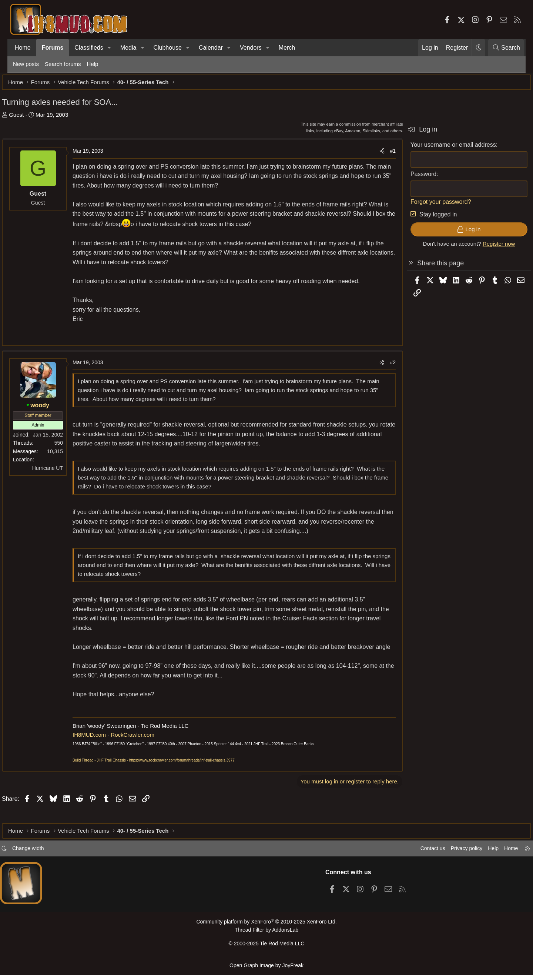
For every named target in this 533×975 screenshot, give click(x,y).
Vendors (251, 47)
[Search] (506, 47)
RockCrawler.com (143, 747)
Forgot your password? (429, 205)
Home (23, 47)
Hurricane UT (58, 472)
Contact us (414, 851)
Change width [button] (43, 851)
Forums (53, 47)
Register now (488, 247)
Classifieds (88, 47)
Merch (287, 47)
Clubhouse (167, 47)
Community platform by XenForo (266, 925)
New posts (26, 64)
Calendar (211, 47)
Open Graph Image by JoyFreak (266, 965)
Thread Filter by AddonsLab (266, 932)
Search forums (63, 64)
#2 (382, 366)
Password (412, 178)
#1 (382, 154)
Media (128, 47)
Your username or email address (442, 148)
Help (92, 64)
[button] (109, 47)
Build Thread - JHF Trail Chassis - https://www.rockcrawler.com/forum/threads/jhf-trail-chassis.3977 (165, 774)
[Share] (371, 154)
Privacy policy (450, 851)
